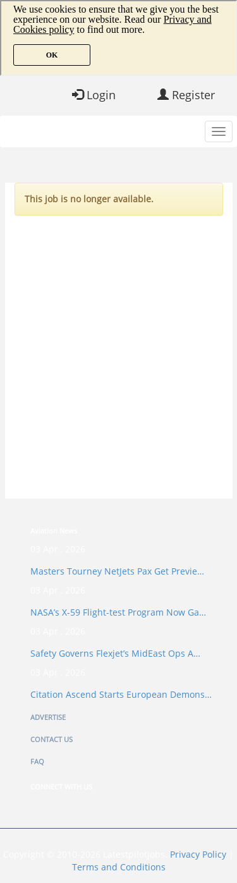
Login (94, 94)
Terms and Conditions (119, 867)
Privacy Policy (198, 854)
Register (186, 94)
